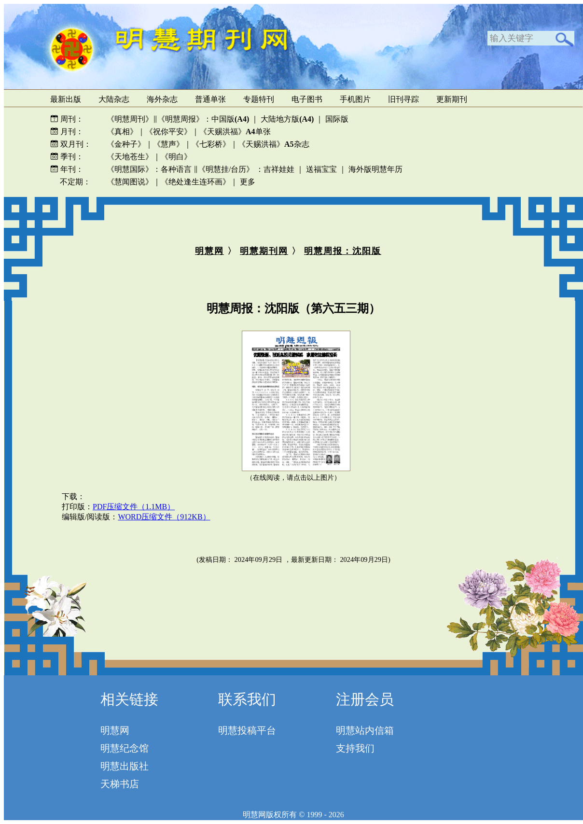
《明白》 (176, 157)
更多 (247, 182)
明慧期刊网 (264, 251)
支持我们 (355, 748)
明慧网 (209, 251)
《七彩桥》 (211, 144)
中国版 (230, 119)
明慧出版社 (124, 766)
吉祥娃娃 (279, 169)
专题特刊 (258, 99)
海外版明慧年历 (375, 169)
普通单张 (210, 99)
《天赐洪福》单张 (235, 131)
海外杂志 (162, 99)
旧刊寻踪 (403, 99)
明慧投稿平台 (247, 730)
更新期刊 (451, 99)
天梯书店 (119, 784)
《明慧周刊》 (130, 119)
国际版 (336, 119)
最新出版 (65, 99)
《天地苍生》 (130, 157)
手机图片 (355, 99)
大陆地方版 (286, 119)
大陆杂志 (113, 99)
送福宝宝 (321, 169)
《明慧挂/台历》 (226, 169)
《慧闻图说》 (130, 182)
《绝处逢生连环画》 (195, 182)
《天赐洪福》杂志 (273, 144)
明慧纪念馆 (124, 748)
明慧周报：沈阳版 (342, 251)
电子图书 (307, 99)
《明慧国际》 (130, 169)
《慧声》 (168, 144)
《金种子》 (126, 144)
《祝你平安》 (168, 131)
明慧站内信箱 (365, 730)
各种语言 (176, 169)
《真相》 (122, 131)
